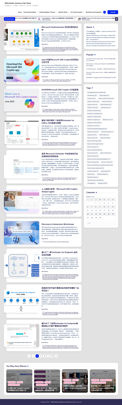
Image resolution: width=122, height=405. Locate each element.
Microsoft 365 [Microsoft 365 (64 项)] (105, 137)
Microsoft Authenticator (59, 48)
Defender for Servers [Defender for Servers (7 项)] (93, 125)
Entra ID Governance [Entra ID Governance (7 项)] (107, 131)
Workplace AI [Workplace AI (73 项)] (102, 183)
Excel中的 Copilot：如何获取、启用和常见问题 (98, 69)
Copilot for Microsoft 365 (51, 80)
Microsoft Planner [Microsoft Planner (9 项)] (105, 153)
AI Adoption (11, 382)
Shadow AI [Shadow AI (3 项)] (90, 174)
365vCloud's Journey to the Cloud (18, 3)
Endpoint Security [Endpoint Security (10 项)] (92, 131)
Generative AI (63, 80)
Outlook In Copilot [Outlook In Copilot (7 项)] (92, 171)
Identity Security (47, 48)
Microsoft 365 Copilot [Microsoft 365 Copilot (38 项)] (94, 140)
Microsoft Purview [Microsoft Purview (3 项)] (92, 156)
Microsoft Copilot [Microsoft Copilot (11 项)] (92, 147)
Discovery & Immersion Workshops (58, 224)
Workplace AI (66, 81)
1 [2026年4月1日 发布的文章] (95, 203)
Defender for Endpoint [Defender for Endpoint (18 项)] (94, 116)
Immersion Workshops (63, 241)
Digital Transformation (98, 382)
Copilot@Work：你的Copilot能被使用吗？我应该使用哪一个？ (65, 18)
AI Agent (19, 382)
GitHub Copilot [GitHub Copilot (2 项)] (104, 134)
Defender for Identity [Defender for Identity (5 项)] (93, 119)
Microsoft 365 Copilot (65, 110)
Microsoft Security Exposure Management (56, 49)
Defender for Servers (48, 275)
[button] (113, 12)
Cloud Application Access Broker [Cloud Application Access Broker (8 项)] (96, 92)
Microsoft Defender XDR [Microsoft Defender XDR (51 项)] (94, 150)
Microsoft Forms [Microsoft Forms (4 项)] (92, 153)
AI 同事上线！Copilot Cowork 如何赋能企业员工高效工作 (27, 18)
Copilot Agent (48, 109)
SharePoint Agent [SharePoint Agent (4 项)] (102, 174)
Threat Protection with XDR (56, 51)
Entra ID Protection (70, 47)
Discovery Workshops (50, 241)
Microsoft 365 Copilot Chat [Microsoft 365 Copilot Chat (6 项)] (95, 143)
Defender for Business (50, 178)
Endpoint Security (52, 179)
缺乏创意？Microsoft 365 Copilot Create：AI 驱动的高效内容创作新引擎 (102, 388)
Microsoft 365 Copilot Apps (54, 81)
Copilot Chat (56, 109)
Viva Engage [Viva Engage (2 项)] (91, 183)
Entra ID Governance (58, 47)
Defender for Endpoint (63, 178)
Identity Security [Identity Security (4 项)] (92, 137)
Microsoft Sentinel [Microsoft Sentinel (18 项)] (93, 162)
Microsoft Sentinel (60, 143)
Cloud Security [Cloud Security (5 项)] (92, 95)
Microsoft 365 (54, 110)
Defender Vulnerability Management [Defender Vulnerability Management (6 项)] (97, 128)
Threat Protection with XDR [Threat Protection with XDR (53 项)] (95, 180)
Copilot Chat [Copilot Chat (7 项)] (91, 98)
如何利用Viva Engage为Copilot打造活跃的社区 (98, 77)
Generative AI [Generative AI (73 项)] (91, 134)
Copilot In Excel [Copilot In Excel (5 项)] (107, 101)
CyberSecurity (48, 47)
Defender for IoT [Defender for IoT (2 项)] (108, 119)
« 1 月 (89, 223)
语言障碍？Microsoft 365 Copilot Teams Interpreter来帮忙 (104, 18)
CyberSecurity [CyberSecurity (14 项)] (105, 107)
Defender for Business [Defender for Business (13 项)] (94, 110)
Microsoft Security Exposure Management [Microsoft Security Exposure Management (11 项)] (98, 159)
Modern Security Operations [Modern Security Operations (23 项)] (95, 168)
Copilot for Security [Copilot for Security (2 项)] (93, 101)
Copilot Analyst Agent (59, 211)
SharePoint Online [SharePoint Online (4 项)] (92, 177)
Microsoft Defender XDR (59, 142)
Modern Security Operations (67, 278)
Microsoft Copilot (57, 111)
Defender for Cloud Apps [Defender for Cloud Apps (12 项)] (94, 113)
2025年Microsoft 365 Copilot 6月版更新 (60, 90)
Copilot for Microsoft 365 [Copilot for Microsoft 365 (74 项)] (106, 98)
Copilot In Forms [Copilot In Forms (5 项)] (92, 104)
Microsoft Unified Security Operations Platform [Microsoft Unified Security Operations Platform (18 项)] (100, 165)
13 (51, 356)
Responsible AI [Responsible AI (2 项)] (105, 171)
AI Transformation (14, 384)
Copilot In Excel (55, 212)
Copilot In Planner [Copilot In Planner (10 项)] (105, 104)
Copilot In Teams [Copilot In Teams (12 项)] (92, 107)
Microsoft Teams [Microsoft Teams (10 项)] (107, 162)
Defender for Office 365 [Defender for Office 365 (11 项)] (94, 122)
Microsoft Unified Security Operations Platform (59, 347)
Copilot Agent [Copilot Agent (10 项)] (104, 95)
